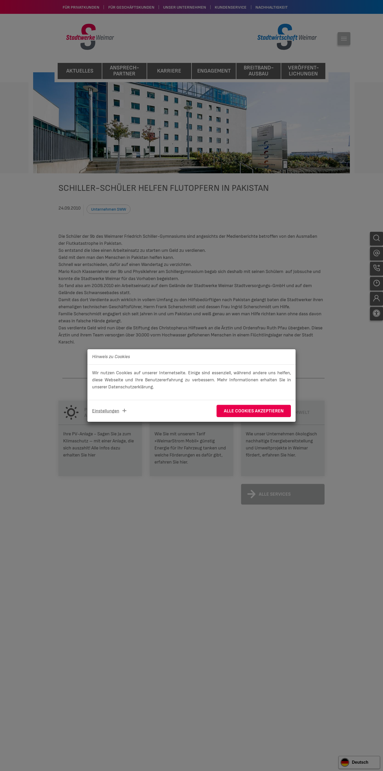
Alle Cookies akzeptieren (254, 411)
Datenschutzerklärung (130, 387)
